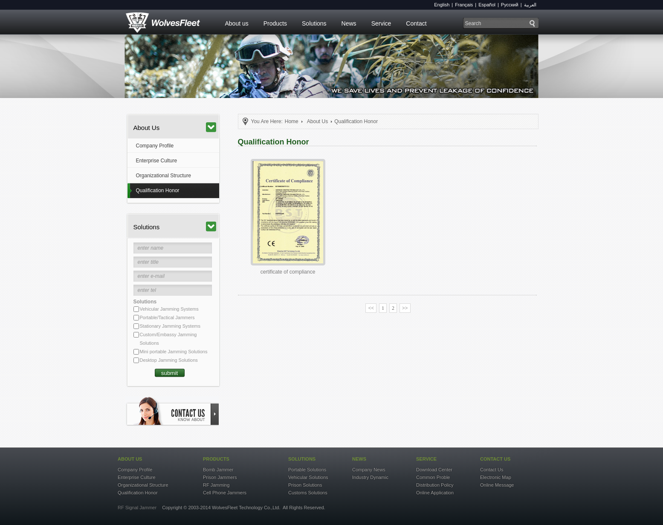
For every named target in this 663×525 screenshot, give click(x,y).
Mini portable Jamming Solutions (174, 351)
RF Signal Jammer (137, 507)
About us (237, 23)
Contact (416, 23)
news (359, 459)
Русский (509, 4)
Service (381, 23)
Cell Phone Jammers (224, 492)
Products (275, 23)
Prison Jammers (220, 477)
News (349, 23)
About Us (174, 127)
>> (405, 308)
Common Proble (433, 477)
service (426, 459)
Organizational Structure (163, 176)
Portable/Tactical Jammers (167, 317)
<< (371, 308)
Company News (368, 469)
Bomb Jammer (218, 469)
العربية (530, 4)
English (441, 4)
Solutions (314, 23)
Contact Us (491, 469)
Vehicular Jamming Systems (169, 309)
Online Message (497, 485)
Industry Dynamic (370, 477)
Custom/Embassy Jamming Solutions (168, 339)
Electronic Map (495, 477)
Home (291, 121)
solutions (302, 459)
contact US (495, 459)
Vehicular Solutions (308, 477)
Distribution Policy (434, 485)
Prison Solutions (305, 485)
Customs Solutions (307, 492)
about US (130, 459)
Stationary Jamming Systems (170, 326)
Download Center (434, 469)
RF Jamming (216, 485)
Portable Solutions (307, 469)
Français (464, 4)
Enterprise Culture (156, 161)
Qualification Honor (158, 190)
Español (486, 4)
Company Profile (155, 146)
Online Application (435, 492)
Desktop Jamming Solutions (169, 360)
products (216, 459)
